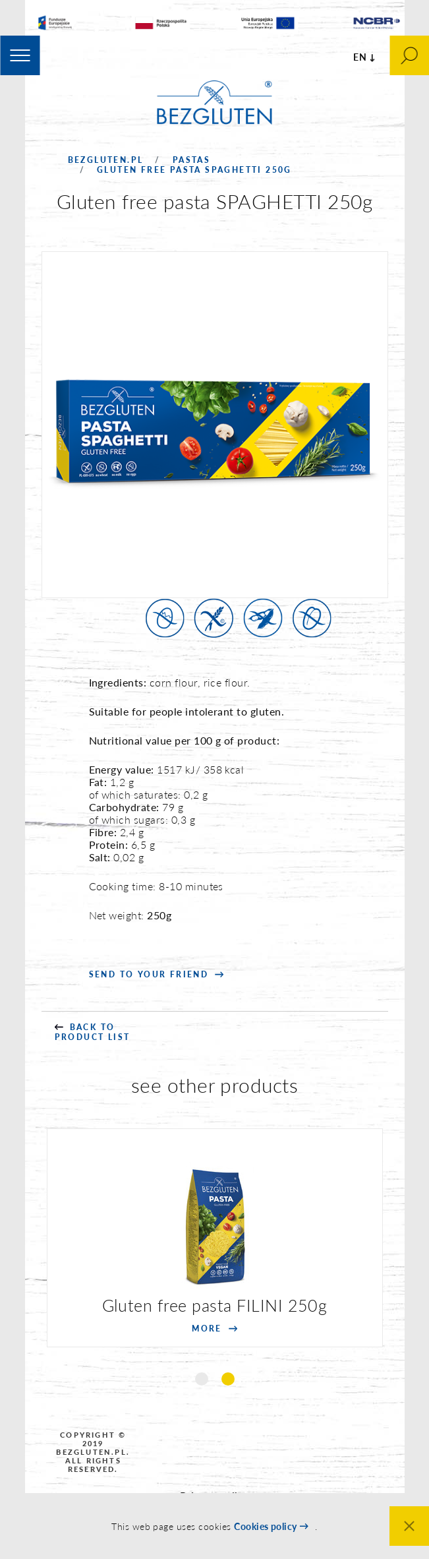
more (207, 1328)
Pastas (191, 160)
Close (409, 1526)
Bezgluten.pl (106, 160)
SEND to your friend (149, 974)
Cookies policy (265, 1526)
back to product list (92, 1032)
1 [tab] (201, 1379)
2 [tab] (228, 1379)
